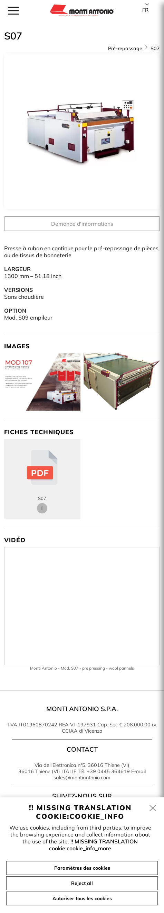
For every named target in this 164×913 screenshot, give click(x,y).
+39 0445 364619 (108, 771)
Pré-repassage (125, 48)
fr (145, 10)
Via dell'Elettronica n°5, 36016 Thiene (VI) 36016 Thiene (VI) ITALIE (73, 768)
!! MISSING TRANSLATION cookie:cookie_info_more (93, 845)
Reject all (82, 883)
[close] (153, 808)
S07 (155, 48)
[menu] (13, 11)
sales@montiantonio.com (82, 778)
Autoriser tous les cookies (82, 898)
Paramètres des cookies (82, 868)
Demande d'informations (82, 223)
